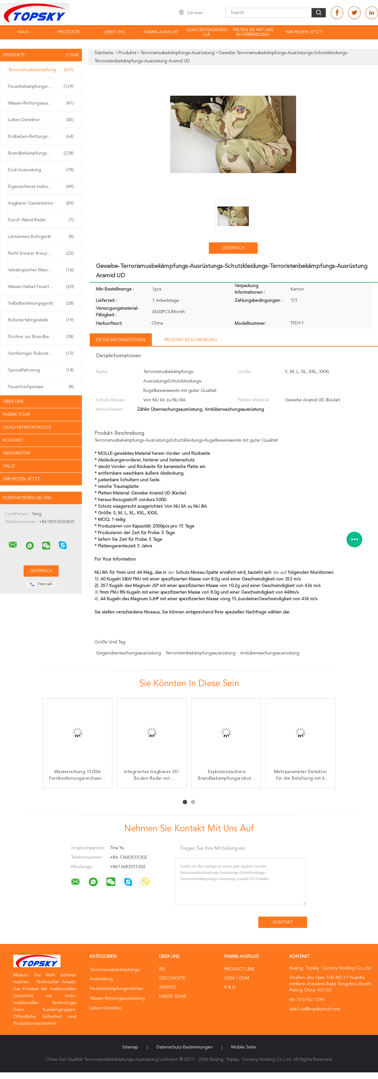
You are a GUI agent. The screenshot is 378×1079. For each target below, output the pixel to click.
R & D (230, 987)
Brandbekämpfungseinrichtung (41, 153)
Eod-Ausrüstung (41, 170)
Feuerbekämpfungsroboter (41, 86)
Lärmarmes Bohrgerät (41, 237)
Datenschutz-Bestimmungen (185, 1047)
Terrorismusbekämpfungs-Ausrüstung (42, 70)
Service (167, 987)
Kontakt (13, 440)
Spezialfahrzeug (41, 370)
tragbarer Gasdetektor (41, 203)
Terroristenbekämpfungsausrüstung (200, 653)
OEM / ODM (236, 978)
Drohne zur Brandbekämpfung (41, 337)
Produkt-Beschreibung (190, 340)
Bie (162, 969)
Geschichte (172, 978)
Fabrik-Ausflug (161, 32)
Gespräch (233, 248)
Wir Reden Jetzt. (304, 32)
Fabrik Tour (16, 414)
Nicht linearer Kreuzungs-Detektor (42, 253)
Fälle (9, 466)
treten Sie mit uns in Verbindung (252, 32)
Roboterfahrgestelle (41, 320)
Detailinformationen (121, 340)
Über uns (115, 32)
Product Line (239, 969)
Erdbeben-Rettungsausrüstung (41, 136)
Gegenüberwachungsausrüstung (128, 653)
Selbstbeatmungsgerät (41, 303)
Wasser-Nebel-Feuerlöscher (41, 287)
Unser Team (172, 996)
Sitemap (130, 1047)
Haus (23, 32)
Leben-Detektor (41, 120)
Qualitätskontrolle (206, 32)
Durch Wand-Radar (41, 220)
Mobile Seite (243, 1047)
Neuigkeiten (16, 453)
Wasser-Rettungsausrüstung (41, 103)
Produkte (69, 32)
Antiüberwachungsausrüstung (269, 653)
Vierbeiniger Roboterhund (41, 353)
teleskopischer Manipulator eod (41, 270)
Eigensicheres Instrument (41, 187)
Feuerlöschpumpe (41, 387)
